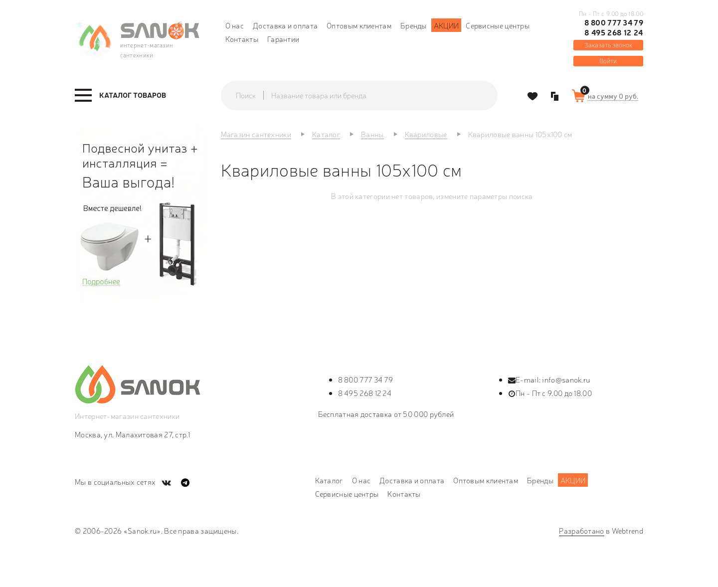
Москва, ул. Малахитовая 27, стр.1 (132, 434)
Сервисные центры (498, 25)
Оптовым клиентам (359, 25)
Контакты (241, 38)
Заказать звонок (608, 44)
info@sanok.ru (566, 379)
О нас (234, 25)
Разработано (581, 530)
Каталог (329, 480)
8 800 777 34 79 (613, 22)
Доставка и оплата (285, 25)
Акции (446, 25)
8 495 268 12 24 (613, 32)
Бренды (413, 25)
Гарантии (283, 38)
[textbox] (369, 95)
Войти (608, 60)
